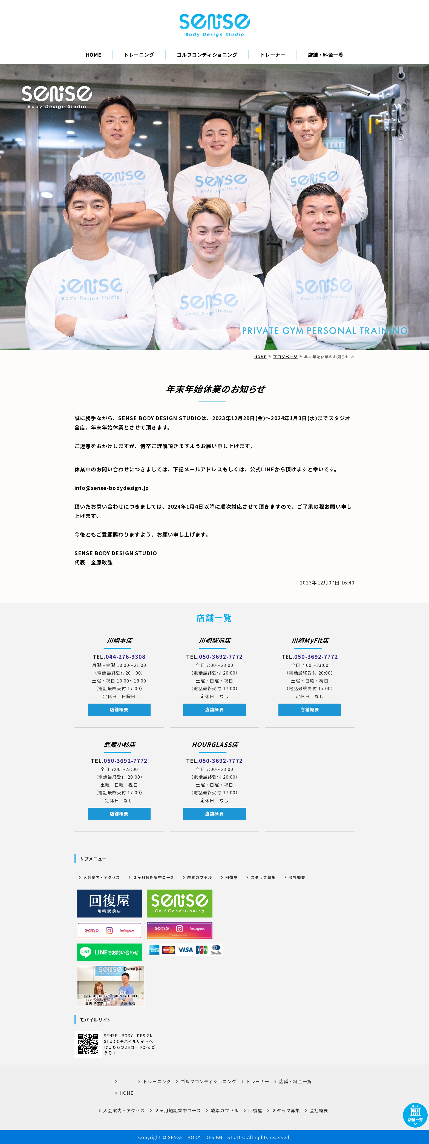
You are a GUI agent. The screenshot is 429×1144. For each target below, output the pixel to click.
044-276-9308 (126, 656)
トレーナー (273, 54)
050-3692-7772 (221, 656)
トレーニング (139, 54)
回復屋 (231, 877)
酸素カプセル (199, 877)
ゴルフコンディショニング (207, 54)
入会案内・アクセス (101, 877)
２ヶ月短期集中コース (153, 877)
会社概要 (297, 877)
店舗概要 (119, 709)
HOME (93, 54)
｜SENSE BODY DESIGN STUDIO (215, 25)
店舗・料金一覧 (326, 54)
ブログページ (285, 356)
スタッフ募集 (263, 877)
